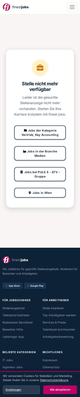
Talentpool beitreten (16, 315)
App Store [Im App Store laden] (12, 285)
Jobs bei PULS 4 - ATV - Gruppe (40, 174)
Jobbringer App (13, 336)
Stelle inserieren (53, 308)
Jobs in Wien (40, 192)
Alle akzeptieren (60, 389)
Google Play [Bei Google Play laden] (35, 285)
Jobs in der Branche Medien (40, 153)
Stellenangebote (13, 308)
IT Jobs (7, 360)
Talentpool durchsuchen (59, 329)
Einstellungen (13, 389)
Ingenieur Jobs (12, 367)
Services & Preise (54, 322)
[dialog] (40, 384)
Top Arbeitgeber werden (59, 315)
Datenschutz (51, 367)
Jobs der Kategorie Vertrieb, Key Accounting (40, 132)
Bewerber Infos (12, 329)
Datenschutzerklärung (54, 380)
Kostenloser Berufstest (17, 322)
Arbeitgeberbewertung (58, 336)
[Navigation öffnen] (72, 7)
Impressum (50, 360)
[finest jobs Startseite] (15, 7)
